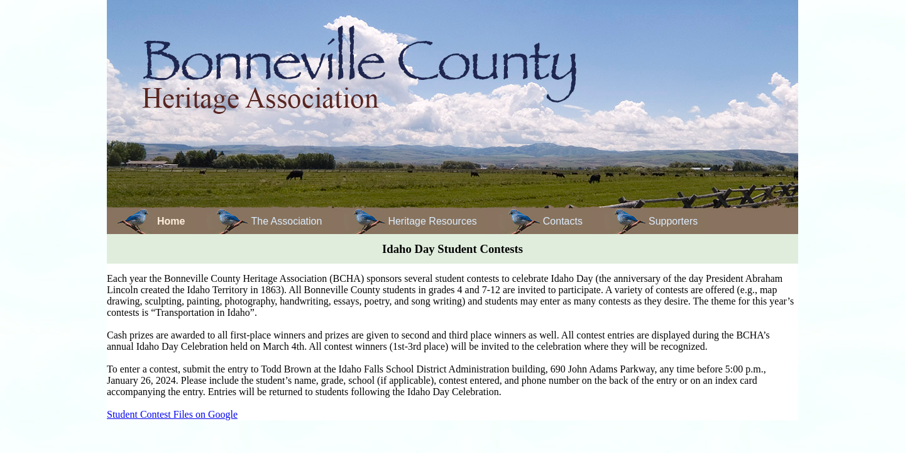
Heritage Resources (432, 221)
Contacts (563, 221)
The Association (286, 221)
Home (171, 221)
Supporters (673, 221)
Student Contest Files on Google (172, 414)
